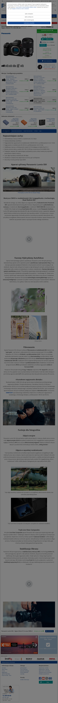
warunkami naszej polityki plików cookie (26, 7)
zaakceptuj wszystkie (29, 23)
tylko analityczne (29, 17)
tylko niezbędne (29, 13)
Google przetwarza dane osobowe (20, 8)
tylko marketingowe (29, 20)
